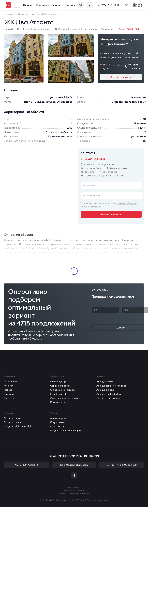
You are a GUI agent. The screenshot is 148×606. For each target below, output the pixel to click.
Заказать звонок (90, 5)
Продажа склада (13, 422)
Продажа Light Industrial (17, 426)
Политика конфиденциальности (74, 493)
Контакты (9, 398)
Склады (69, 5)
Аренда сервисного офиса (111, 385)
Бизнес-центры (58, 381)
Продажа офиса (13, 418)
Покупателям (57, 422)
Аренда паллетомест (108, 398)
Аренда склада (105, 389)
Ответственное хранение (64, 398)
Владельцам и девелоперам (66, 430)
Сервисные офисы (48, 5)
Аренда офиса (104, 381)
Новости (8, 389)
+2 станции (106, 29)
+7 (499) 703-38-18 (108, 5)
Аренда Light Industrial (108, 393)
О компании (11, 381)
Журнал (8, 385)
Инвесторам (57, 426)
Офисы (27, 5)
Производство (58, 402)
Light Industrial (58, 393)
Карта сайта (74, 487)
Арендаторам (58, 418)
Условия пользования (74, 490)
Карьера (9, 393)
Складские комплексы (62, 389)
